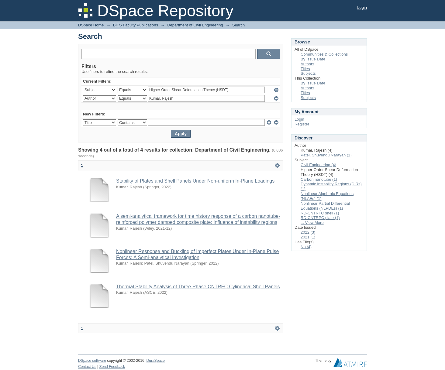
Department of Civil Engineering (195, 25)
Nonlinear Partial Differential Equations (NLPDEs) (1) (325, 206)
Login (362, 7)
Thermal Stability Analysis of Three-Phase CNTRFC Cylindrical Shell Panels (198, 286)
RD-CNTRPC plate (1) (320, 217)
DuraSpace (155, 360)
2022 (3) (308, 232)
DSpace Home (91, 25)
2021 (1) (308, 237)
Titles (305, 69)
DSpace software (92, 360)
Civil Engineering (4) (318, 165)
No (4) (306, 247)
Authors (307, 64)
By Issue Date (313, 59)
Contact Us (87, 367)
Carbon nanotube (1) (319, 179)
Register (302, 124)
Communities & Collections (324, 54)
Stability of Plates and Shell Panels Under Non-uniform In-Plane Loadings (195, 180)
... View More (312, 222)
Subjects (308, 73)
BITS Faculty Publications (135, 25)
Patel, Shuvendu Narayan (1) (326, 155)
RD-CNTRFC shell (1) (320, 213)
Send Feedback (112, 367)
